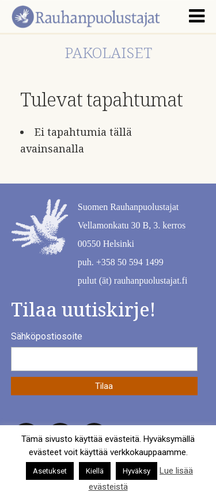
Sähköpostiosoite (46, 336)
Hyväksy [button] (136, 471)
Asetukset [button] (50, 471)
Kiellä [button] (95, 471)
